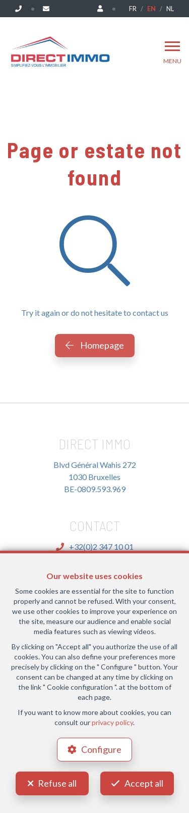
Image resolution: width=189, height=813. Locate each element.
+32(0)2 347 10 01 (95, 546)
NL (170, 9)
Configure (101, 749)
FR (133, 9)
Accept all (143, 783)
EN (151, 9)
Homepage (95, 345)
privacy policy (112, 722)
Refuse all (57, 783)
